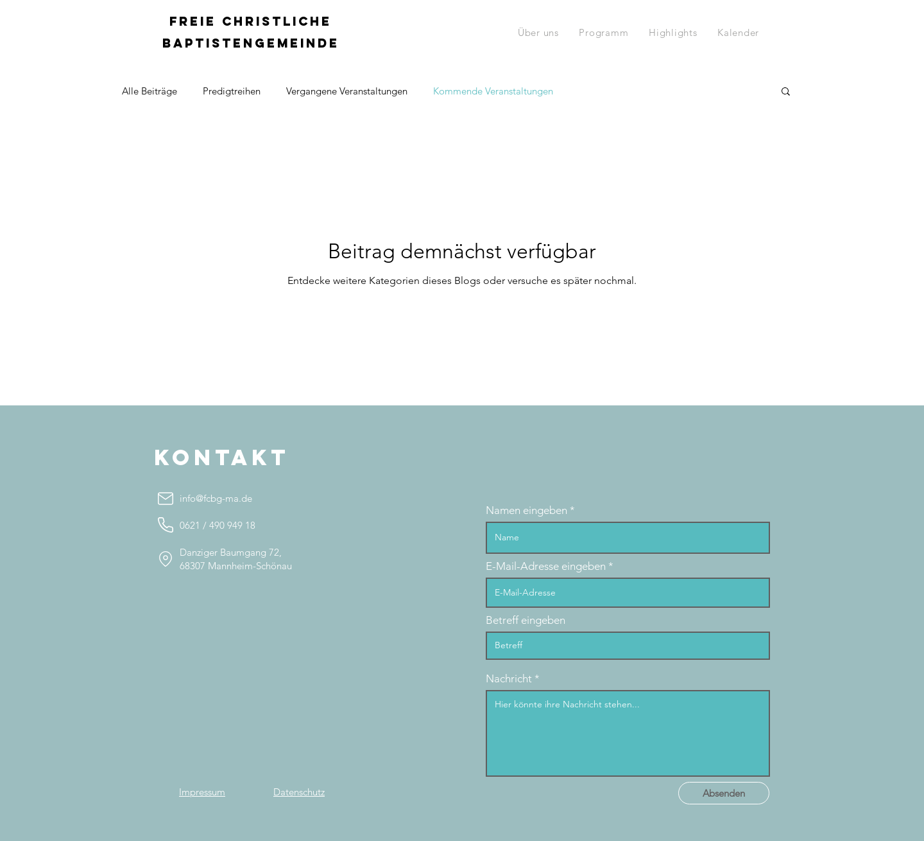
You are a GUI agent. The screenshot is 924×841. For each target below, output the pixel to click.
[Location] (165, 558)
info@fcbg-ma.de (216, 498)
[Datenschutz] (299, 792)
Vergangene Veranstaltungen (346, 91)
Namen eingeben (526, 510)
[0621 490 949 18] (165, 525)
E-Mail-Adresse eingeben (546, 566)
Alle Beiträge (149, 91)
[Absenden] (723, 793)
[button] (604, 32)
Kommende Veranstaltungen (493, 91)
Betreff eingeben (525, 620)
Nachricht (509, 678)
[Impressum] (202, 792)
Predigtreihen (232, 91)
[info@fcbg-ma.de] (165, 498)
